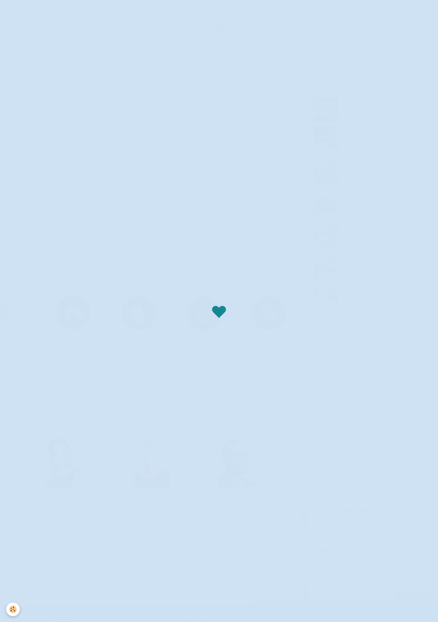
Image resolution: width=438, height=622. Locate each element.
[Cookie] (13, 609)
